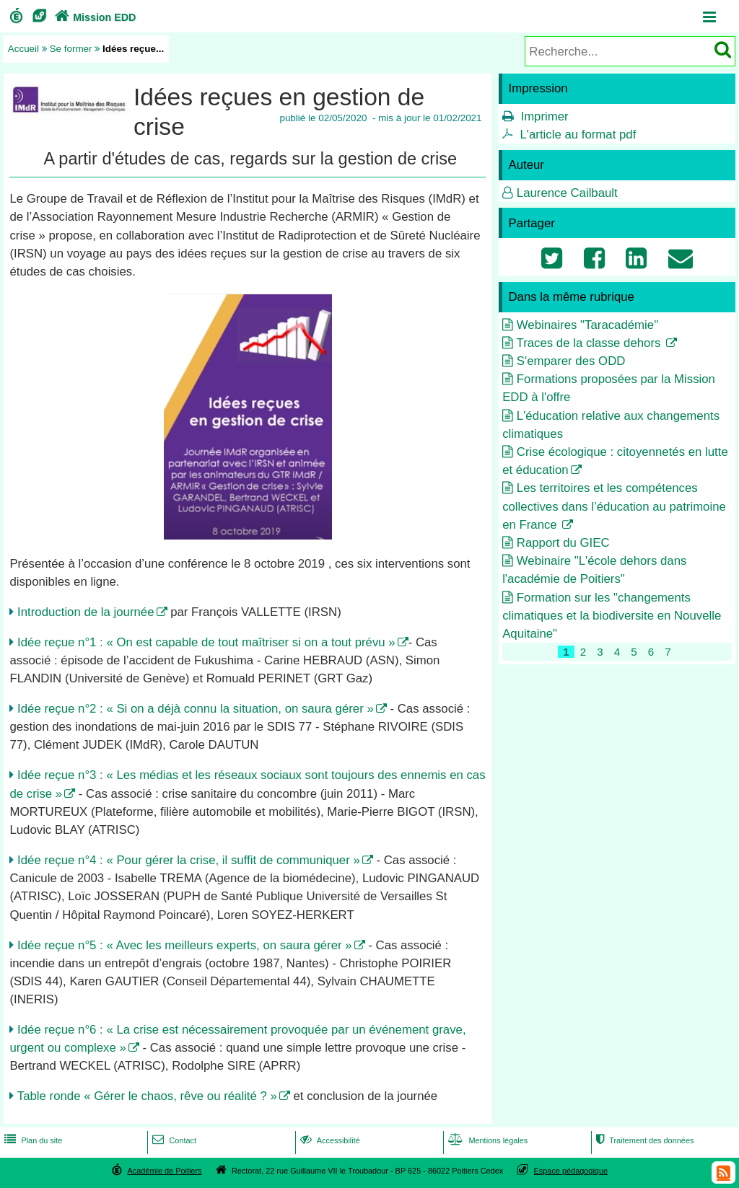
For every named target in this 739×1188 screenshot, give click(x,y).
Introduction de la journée (85, 612)
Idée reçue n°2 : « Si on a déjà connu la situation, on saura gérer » (195, 709)
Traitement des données (643, 1140)
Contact (172, 1140)
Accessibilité (328, 1140)
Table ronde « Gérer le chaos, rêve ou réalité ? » (147, 1096)
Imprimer (544, 116)
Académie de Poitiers (164, 1170)
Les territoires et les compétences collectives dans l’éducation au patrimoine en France (614, 506)
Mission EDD (93, 17)
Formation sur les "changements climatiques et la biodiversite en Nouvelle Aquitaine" (611, 616)
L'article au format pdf (578, 134)
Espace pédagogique (571, 1170)
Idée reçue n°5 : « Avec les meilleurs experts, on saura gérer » (184, 945)
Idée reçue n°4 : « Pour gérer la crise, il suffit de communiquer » (188, 860)
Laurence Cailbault (567, 193)
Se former (71, 48)
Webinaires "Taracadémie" (587, 325)
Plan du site (31, 1140)
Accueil (23, 48)
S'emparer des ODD (571, 361)
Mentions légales (486, 1140)
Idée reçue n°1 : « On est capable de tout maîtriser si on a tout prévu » (206, 642)
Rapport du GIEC (563, 543)
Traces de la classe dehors (591, 343)
